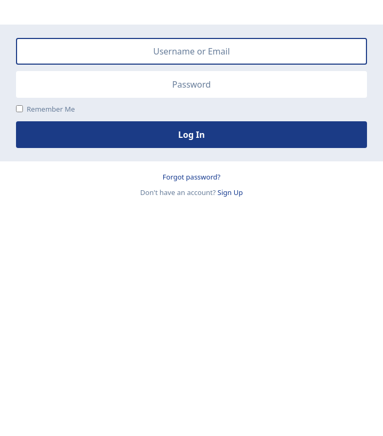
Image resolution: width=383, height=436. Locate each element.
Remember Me (45, 109)
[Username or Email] (191, 51)
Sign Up (230, 192)
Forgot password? (191, 177)
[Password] (191, 84)
